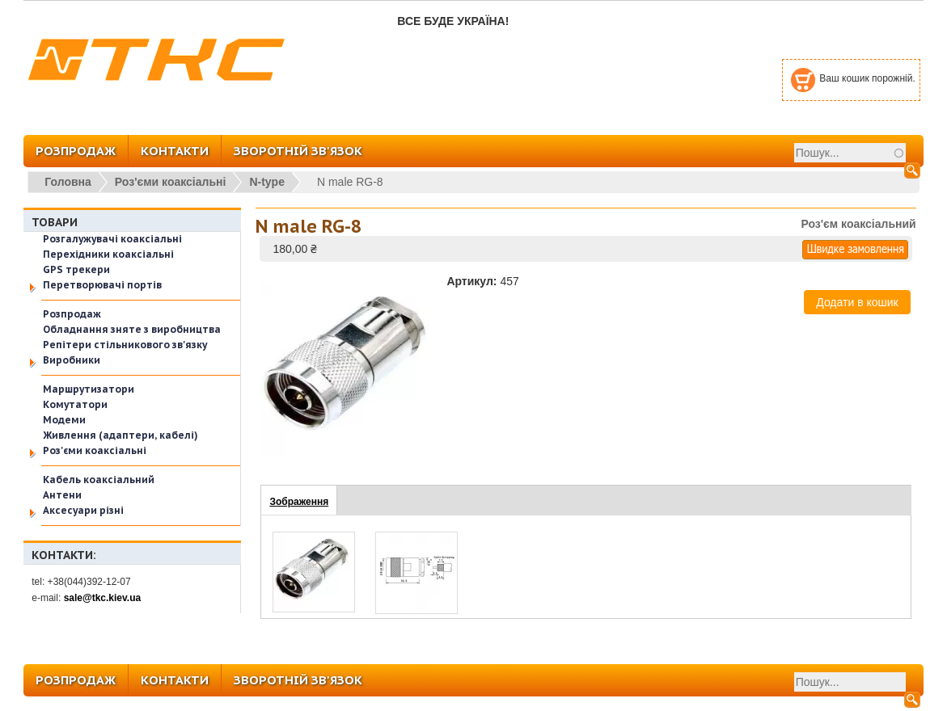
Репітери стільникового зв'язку (125, 345)
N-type (267, 181)
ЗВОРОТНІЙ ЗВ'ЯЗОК (298, 150)
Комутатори (75, 404)
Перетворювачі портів (102, 285)
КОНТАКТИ (175, 150)
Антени (62, 495)
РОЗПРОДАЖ (76, 150)
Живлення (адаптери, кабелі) (120, 435)
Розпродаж (72, 314)
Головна (67, 181)
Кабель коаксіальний (98, 479)
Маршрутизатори (88, 389)
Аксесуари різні (83, 510)
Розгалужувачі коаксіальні (112, 239)
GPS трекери (76, 269)
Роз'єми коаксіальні (170, 181)
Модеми (64, 420)
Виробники (71, 360)
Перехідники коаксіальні (108, 254)
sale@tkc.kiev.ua (103, 598)
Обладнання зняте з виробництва (132, 329)
